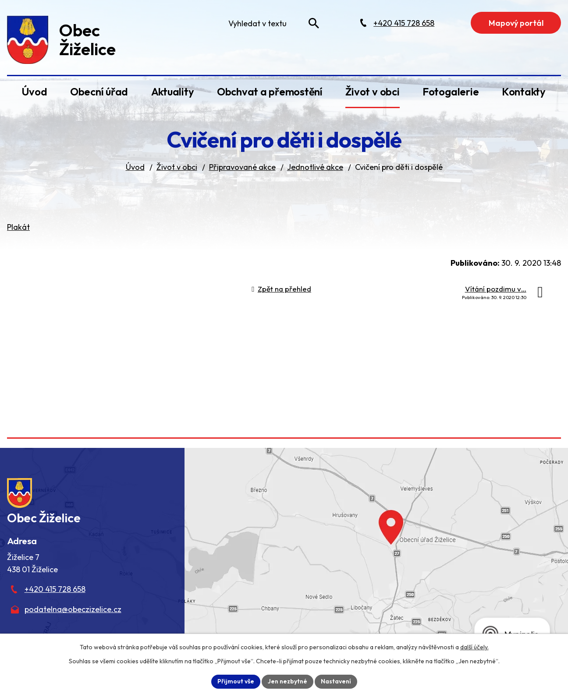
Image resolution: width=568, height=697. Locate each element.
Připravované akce (242, 167)
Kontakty (524, 91)
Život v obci (372, 91)
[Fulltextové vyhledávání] (272, 23)
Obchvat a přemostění (270, 91)
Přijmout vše (235, 681)
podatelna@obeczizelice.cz (73, 609)
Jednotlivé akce (315, 167)
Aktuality (172, 91)
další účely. (474, 647)
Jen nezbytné (287, 681)
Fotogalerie (450, 91)
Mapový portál (516, 23)
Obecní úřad (99, 91)
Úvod (34, 91)
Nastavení (336, 681)
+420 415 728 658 (55, 589)
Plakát (18, 227)
